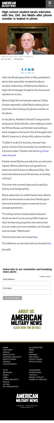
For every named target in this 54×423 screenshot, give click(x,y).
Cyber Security (11, 380)
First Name (7, 288)
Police (6, 382)
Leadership (35, 370)
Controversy (10, 364)
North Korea (9, 359)
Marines (33, 355)
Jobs (5, 377)
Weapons (7, 372)
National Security (12, 357)
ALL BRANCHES (36, 348)
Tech (5, 370)
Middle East (9, 355)
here (35, 237)
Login (32, 407)
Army (31, 350)
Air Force (34, 357)
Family (6, 375)
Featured (8, 350)
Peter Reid (18, 59)
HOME (5, 348)
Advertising (35, 372)
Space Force (35, 362)
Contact (33, 375)
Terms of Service (38, 380)
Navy (31, 352)
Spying (6, 384)
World (6, 352)
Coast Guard (35, 359)
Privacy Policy (36, 377)
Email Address (9, 279)
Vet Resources (10, 387)
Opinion (7, 362)
